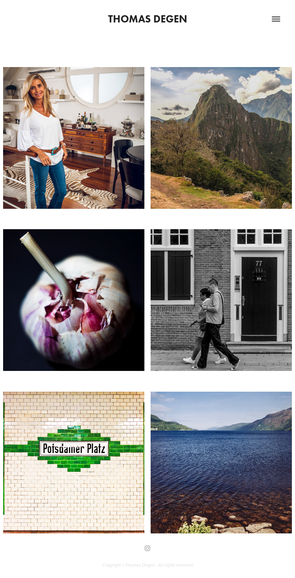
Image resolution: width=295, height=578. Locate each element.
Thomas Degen (147, 18)
